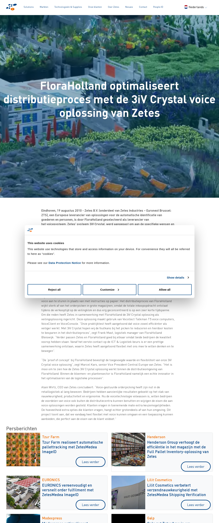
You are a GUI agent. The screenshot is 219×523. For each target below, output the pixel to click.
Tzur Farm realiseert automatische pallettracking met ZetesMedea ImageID (72, 447)
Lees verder (90, 462)
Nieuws (129, 6)
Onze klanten (95, 6)
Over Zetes (113, 6)
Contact (143, 6)
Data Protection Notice (64, 262)
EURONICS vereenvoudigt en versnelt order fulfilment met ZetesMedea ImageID (68, 490)
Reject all (54, 289)
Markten (44, 6)
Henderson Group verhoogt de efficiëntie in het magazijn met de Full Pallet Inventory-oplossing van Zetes (178, 449)
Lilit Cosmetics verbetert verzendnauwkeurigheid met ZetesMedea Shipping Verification (176, 490)
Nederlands (195, 7)
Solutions (29, 6)
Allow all (165, 289)
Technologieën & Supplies (68, 6)
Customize (109, 289)
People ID (158, 6)
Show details (175, 277)
